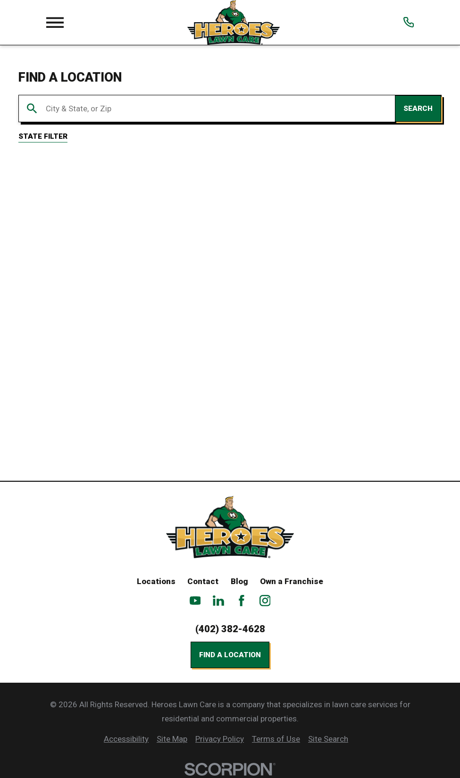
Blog (239, 581)
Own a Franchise (291, 581)
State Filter (42, 136)
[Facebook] (241, 600)
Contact (202, 581)
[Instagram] (265, 600)
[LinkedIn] (218, 600)
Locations (156, 581)
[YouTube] (195, 600)
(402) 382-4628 (230, 629)
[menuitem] (126, 739)
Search (418, 108)
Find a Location (230, 655)
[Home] (233, 22)
